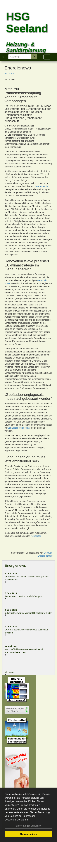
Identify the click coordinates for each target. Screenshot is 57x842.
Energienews (15, 565)
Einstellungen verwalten (28, 826)
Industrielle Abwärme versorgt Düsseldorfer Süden (28, 613)
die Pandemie (41, 186)
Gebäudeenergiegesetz (18, 428)
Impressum (29, 816)
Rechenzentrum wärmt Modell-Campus (23, 596)
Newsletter (36, 536)
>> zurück (9, 73)
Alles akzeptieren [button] (29, 834)
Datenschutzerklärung (17, 819)
